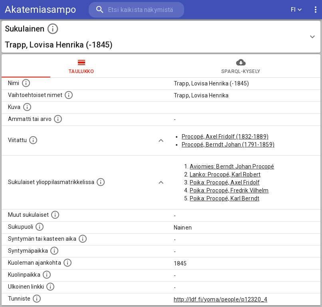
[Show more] (161, 140)
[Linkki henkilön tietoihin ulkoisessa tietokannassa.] (50, 286)
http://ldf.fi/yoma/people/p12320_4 (220, 299)
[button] (161, 37)
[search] (136, 10)
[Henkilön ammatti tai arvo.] (58, 119)
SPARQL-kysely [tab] (240, 65)
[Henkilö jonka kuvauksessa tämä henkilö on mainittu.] (33, 140)
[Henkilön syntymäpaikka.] (54, 250)
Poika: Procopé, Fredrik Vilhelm (229, 190)
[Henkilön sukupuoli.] (39, 226)
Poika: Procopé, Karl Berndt (224, 198)
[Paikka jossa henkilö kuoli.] (46, 274)
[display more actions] (315, 10)
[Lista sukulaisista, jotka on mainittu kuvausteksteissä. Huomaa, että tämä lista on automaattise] (55, 214)
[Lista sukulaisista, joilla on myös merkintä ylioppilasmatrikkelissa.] (100, 182)
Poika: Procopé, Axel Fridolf (225, 182)
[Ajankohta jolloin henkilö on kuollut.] (67, 262)
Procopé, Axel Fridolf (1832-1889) (225, 136)
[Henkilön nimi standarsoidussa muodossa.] (26, 83)
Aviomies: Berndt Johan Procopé (232, 166)
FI (296, 9)
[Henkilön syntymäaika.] (82, 238)
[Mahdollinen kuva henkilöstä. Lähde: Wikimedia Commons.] (27, 107)
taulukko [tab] (81, 65)
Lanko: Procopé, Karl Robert (225, 174)
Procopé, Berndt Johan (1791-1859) (228, 144)
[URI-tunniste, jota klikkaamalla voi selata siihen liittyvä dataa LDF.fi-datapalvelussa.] (36, 298)
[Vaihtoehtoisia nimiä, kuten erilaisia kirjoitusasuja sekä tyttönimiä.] (68, 95)
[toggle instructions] (52, 28)
